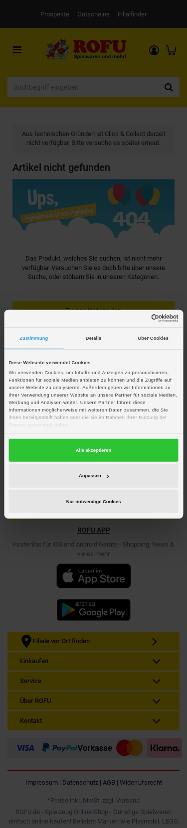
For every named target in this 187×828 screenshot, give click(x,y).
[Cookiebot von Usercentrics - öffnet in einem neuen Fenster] (135, 318)
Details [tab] (93, 338)
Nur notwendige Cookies (93, 501)
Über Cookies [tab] (153, 338)
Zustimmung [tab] (33, 338)
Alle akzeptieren (93, 450)
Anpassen (94, 475)
